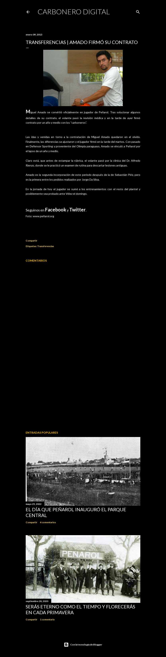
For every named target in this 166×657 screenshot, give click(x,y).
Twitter (77, 209)
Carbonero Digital (74, 11)
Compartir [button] (31, 240)
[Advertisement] (83, 393)
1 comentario (47, 619)
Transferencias (45, 246)
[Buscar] (138, 11)
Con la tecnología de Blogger (83, 644)
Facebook (55, 209)
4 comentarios (48, 522)
